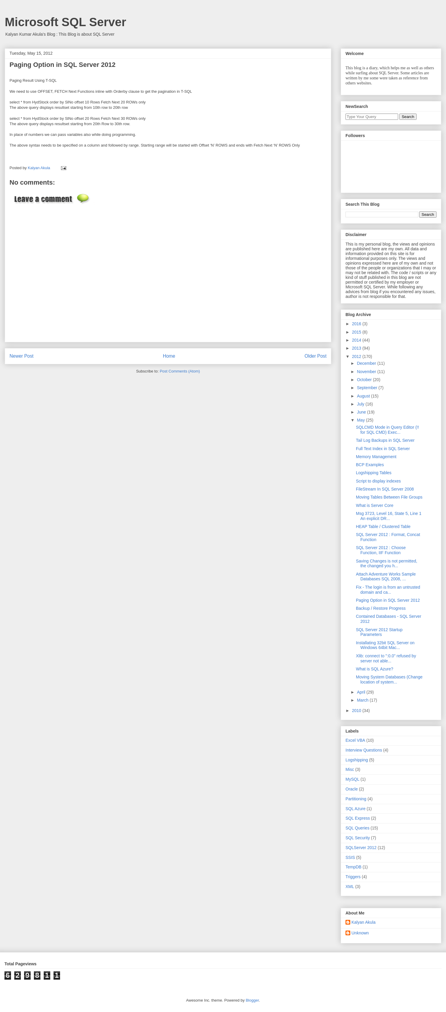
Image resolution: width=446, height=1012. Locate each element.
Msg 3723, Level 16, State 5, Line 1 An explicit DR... (388, 516)
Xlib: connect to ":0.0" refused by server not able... (386, 658)
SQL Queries (357, 828)
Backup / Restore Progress (381, 608)
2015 (357, 332)
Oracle (352, 789)
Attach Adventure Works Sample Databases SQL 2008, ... (386, 577)
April (361, 692)
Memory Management (376, 456)
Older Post (315, 356)
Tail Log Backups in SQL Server (385, 440)
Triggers (353, 876)
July (361, 404)
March (363, 700)
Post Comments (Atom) (180, 371)
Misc (350, 769)
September (367, 387)
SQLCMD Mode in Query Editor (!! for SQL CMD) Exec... (387, 430)
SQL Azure (355, 808)
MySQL (352, 779)
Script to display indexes (378, 481)
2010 (357, 710)
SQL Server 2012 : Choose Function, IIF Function (381, 550)
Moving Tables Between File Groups (389, 497)
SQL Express (358, 818)
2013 (357, 348)
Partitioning (356, 798)
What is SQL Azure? (374, 669)
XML (350, 886)
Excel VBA (355, 740)
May (361, 420)
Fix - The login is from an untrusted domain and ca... (388, 590)
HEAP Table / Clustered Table (383, 526)
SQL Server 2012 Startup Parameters (379, 632)
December (367, 363)
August (364, 396)
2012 (357, 356)
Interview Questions (364, 750)
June (362, 412)
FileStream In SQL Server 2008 (385, 489)
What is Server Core (374, 505)
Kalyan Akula (363, 922)
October (365, 379)
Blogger (252, 1000)
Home (169, 356)
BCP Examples (370, 464)
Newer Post (22, 356)
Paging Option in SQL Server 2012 (388, 600)
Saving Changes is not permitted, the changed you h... (386, 563)
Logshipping (357, 760)
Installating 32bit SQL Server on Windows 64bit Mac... (385, 645)
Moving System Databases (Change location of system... (389, 679)
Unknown (360, 933)
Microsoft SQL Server (65, 22)
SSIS (350, 857)
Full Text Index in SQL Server (383, 448)
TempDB (354, 867)
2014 (357, 340)
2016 (357, 323)
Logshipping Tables (374, 472)
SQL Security (358, 837)
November (367, 371)
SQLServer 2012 (361, 847)
